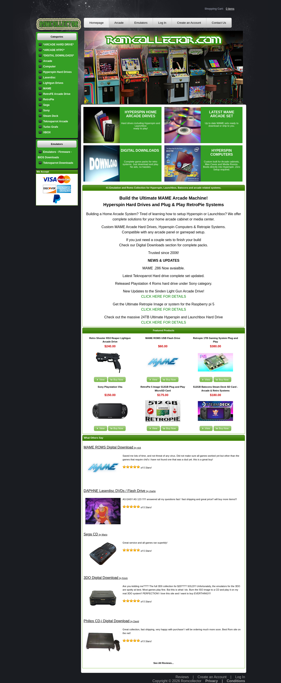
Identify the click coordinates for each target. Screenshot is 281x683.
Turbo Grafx (50, 126)
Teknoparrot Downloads (58, 162)
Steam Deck (50, 115)
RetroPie (48, 99)
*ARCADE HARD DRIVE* (58, 44)
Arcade (119, 22)
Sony (46, 110)
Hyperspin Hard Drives (57, 72)
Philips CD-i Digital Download (106, 621)
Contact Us (219, 22)
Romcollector (191, 681)
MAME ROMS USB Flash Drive (162, 338)
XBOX (47, 132)
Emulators (140, 22)
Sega (46, 104)
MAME (47, 88)
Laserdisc (49, 77)
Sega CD (91, 534)
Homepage (96, 22)
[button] (100, 379)
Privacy (211, 681)
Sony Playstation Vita (110, 387)
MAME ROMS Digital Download (108, 447)
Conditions (236, 681)
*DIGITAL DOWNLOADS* (58, 55)
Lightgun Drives (53, 83)
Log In (162, 22)
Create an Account (189, 22)
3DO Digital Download (101, 578)
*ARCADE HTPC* (53, 50)
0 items (230, 8)
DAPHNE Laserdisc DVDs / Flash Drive (114, 491)
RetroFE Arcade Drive (56, 94)
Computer (49, 66)
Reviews (182, 677)
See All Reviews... (163, 663)
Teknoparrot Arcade (55, 121)
